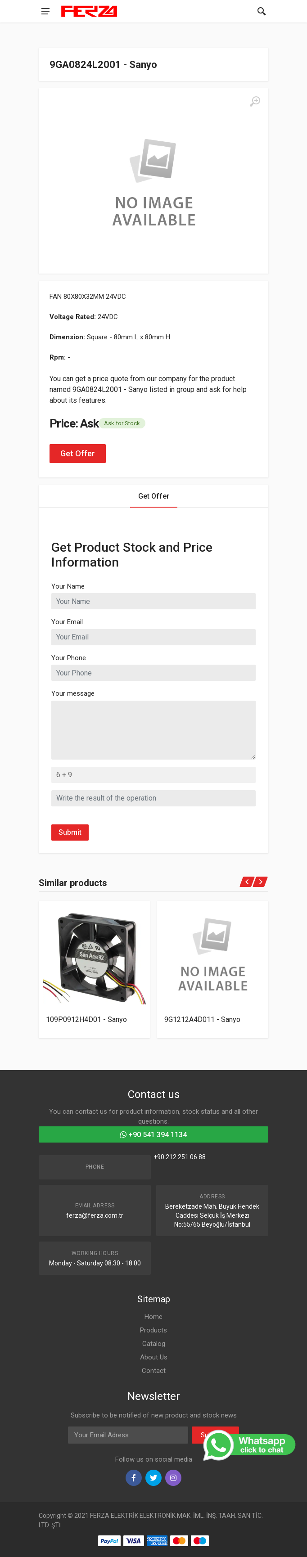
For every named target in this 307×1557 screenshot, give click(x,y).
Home (153, 1317)
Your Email (67, 622)
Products (153, 1330)
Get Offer (77, 453)
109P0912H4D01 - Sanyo (86, 1019)
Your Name (68, 586)
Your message (73, 693)
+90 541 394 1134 (153, 1134)
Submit (70, 832)
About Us (153, 1357)
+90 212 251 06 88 (180, 1157)
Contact (154, 1371)
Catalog (153, 1344)
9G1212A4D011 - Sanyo (202, 1019)
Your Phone (68, 658)
